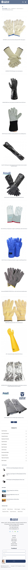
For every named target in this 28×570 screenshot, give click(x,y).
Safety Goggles (17, 509)
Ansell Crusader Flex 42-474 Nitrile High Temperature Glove (14, 417)
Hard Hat (4, 509)
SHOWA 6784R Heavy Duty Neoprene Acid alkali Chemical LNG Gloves (14, 102)
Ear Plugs (23, 509)
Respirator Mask (5, 511)
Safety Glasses (10, 509)
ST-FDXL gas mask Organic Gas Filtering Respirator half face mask (16, 474)
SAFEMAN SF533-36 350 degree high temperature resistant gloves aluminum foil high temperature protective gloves (14, 386)
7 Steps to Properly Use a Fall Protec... (12, 490)
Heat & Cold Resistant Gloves (7, 9)
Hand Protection (13, 511)
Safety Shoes (20, 511)
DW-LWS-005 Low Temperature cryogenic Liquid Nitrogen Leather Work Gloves (14, 228)
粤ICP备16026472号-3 (5, 566)
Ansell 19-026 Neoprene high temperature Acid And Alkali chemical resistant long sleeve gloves (14, 166)
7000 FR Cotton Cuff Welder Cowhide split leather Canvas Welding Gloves (14, 133)
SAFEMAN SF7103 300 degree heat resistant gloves (14, 71)
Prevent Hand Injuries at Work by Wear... (12, 499)
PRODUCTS (14, 428)
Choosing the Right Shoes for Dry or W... (12, 494)
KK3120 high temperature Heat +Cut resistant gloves (14, 322)
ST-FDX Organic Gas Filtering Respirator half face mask (15, 479)
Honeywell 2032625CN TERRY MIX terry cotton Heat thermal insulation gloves (14, 291)
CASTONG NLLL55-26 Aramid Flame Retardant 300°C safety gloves (14, 39)
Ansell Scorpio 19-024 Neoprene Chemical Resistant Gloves (14, 197)
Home (9, 8)
